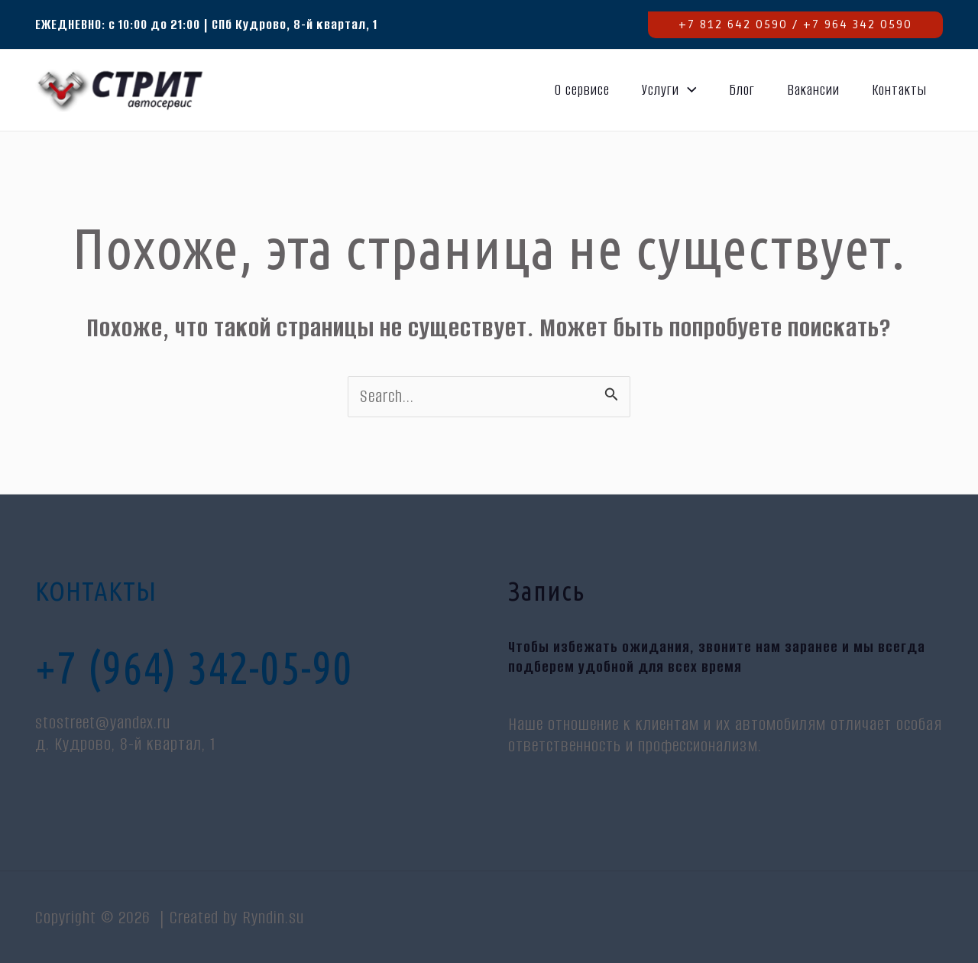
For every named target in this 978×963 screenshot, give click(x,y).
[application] (688, 90)
